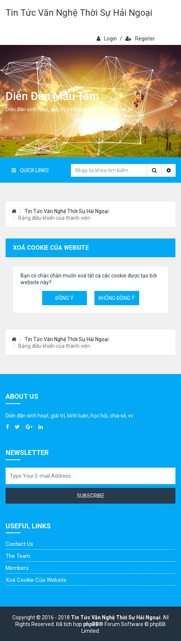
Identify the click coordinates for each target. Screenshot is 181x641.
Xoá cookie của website (36, 580)
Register (140, 39)
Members (17, 568)
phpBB (91, 624)
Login (107, 39)
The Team (18, 556)
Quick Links (30, 170)
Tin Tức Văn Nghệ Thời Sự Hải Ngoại (79, 12)
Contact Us (19, 544)
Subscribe (90, 496)
